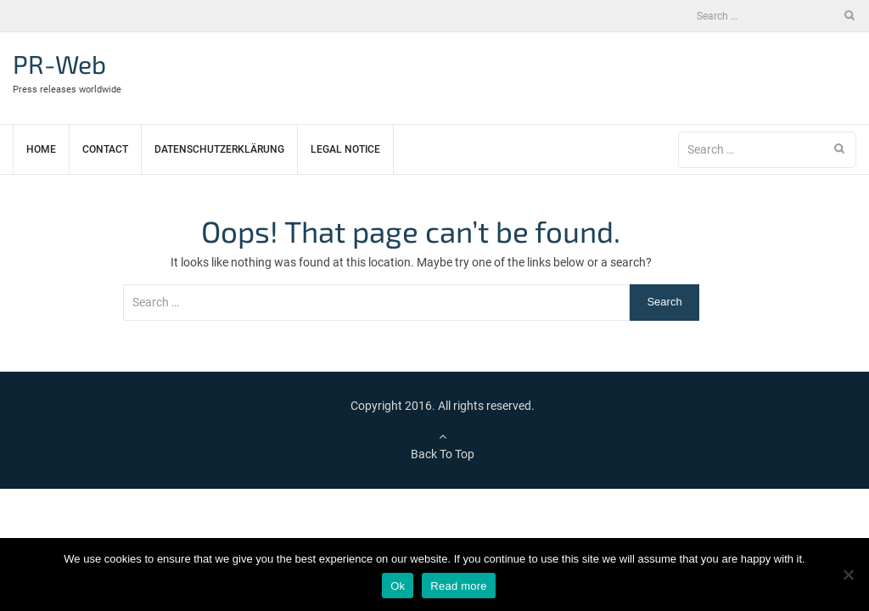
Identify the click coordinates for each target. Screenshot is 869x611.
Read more (458, 586)
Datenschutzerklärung (219, 149)
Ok (397, 586)
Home (41, 149)
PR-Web (59, 63)
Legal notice (345, 149)
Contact (105, 149)
